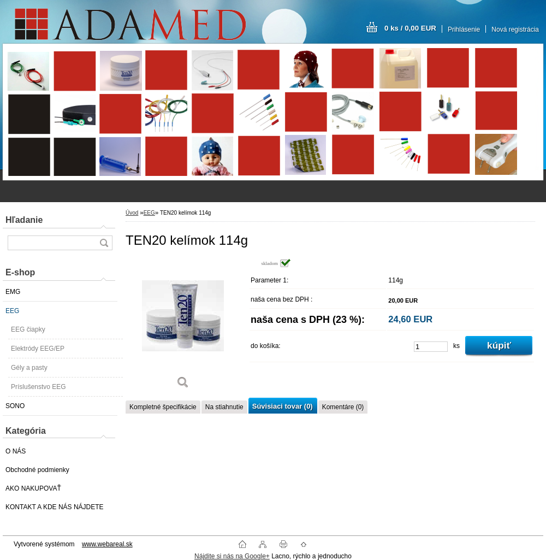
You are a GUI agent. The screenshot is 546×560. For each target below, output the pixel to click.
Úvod (132, 213)
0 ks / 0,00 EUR (410, 28)
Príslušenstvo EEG (38, 387)
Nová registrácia (515, 29)
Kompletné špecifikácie (163, 407)
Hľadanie (24, 220)
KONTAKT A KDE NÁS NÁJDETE (54, 507)
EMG (12, 292)
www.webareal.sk (107, 544)
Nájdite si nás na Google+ (232, 556)
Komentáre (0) (343, 407)
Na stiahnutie (224, 407)
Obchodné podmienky (37, 470)
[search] (103, 243)
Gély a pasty (29, 368)
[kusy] (431, 346)
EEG (12, 311)
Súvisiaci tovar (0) (282, 406)
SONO (15, 406)
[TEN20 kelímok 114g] (183, 327)
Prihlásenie (464, 29)
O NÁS (15, 451)
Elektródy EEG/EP (37, 348)
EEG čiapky (28, 329)
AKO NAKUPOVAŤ (33, 488)
